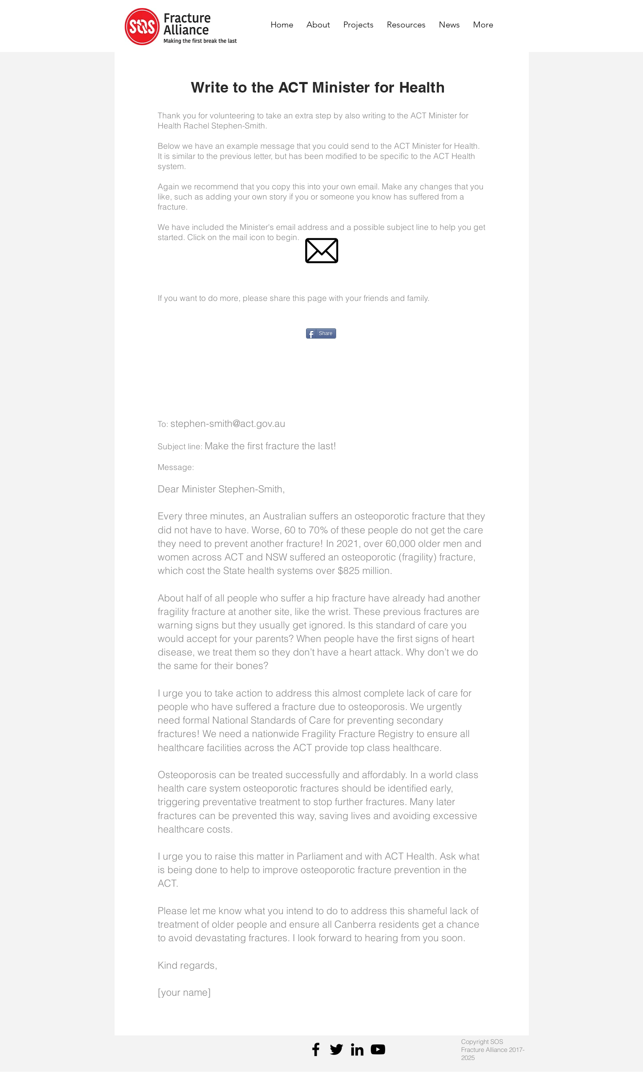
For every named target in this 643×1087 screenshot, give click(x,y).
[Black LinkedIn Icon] (357, 1049)
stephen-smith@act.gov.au (227, 423)
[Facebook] (316, 1049)
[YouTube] (378, 1049)
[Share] (321, 333)
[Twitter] (336, 1049)
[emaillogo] (321, 250)
